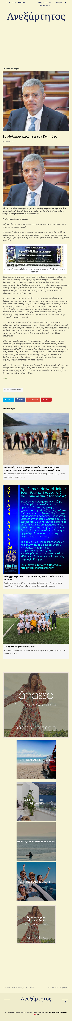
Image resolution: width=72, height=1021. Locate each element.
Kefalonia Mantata (12, 389)
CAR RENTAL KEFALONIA (36, 759)
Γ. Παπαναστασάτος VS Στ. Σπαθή (19, 987)
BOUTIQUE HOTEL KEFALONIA (36, 801)
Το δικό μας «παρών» (58, 987)
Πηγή (5, 378)
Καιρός (59, 2)
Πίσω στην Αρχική (11, 69)
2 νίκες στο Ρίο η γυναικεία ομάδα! (19, 647)
